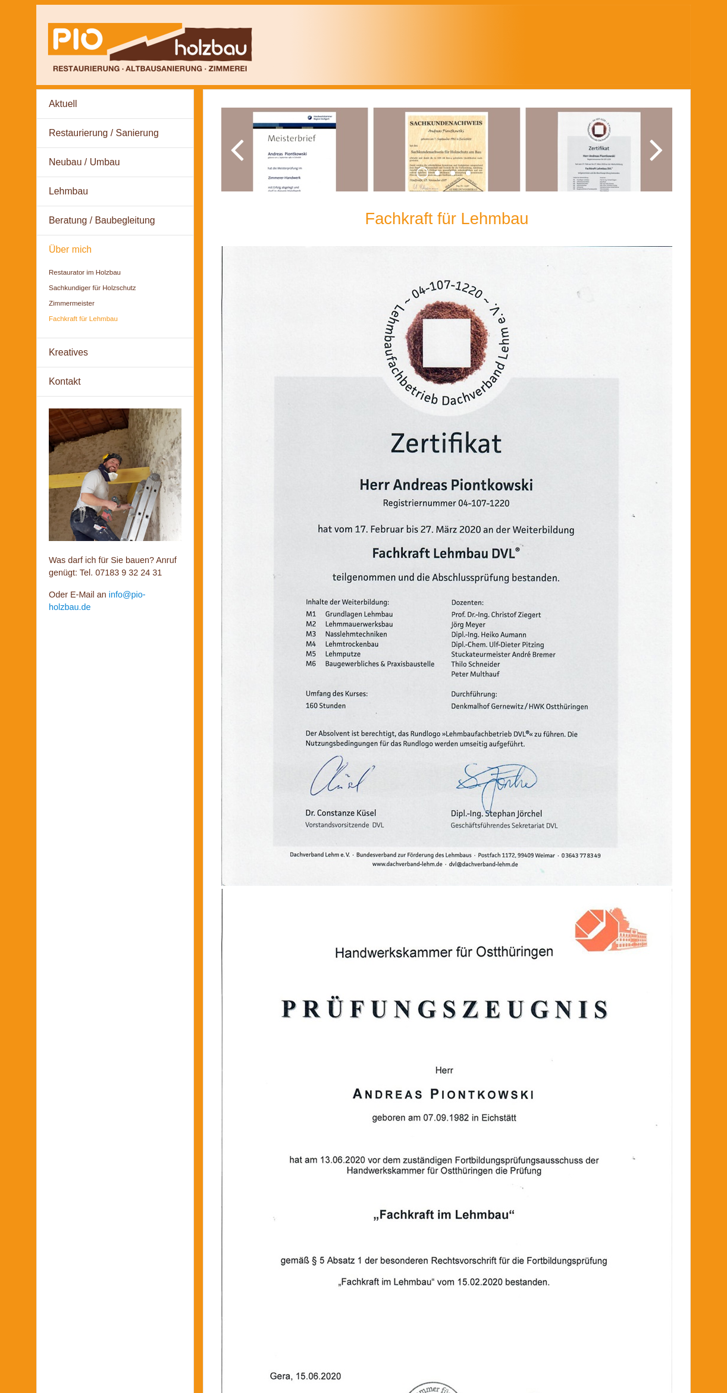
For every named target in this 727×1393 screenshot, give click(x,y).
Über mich (70, 249)
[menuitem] (115, 104)
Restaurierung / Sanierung (104, 133)
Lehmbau (68, 191)
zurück (239, 163)
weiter (654, 163)
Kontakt (65, 381)
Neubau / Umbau (84, 162)
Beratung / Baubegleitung (102, 220)
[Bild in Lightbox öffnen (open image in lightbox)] (446, 575)
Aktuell (63, 104)
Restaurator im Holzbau (85, 272)
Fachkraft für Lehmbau (83, 318)
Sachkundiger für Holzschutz (92, 287)
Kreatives (68, 352)
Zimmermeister (72, 303)
